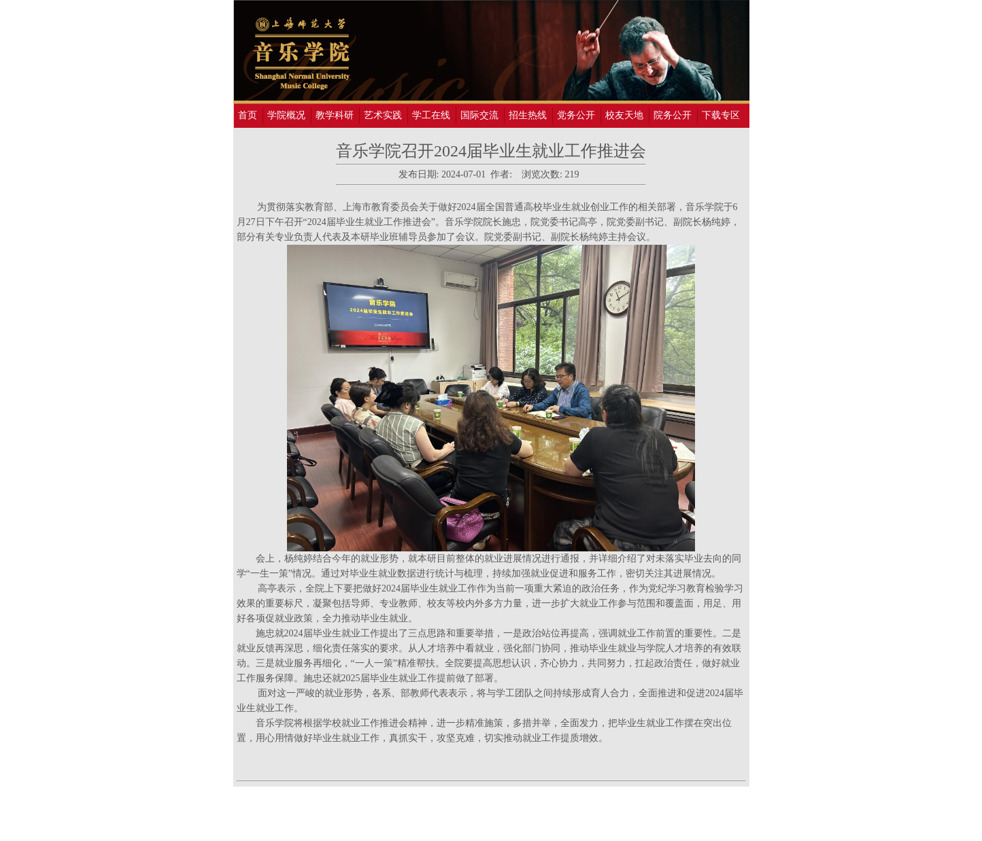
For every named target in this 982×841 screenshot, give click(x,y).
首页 (247, 115)
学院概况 (286, 115)
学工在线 (431, 115)
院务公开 (673, 115)
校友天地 (624, 115)
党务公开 (576, 115)
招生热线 (528, 115)
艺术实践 (383, 115)
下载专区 (721, 115)
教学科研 (335, 115)
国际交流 (479, 115)
